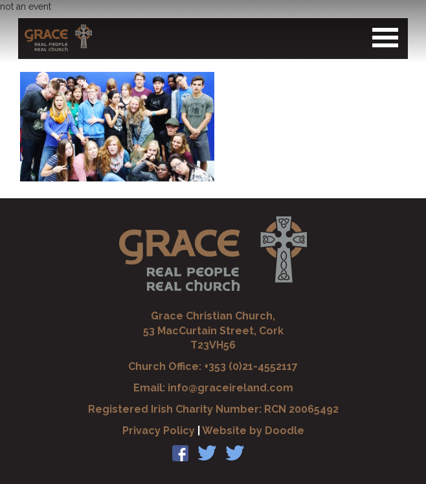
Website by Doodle (253, 430)
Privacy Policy (158, 430)
